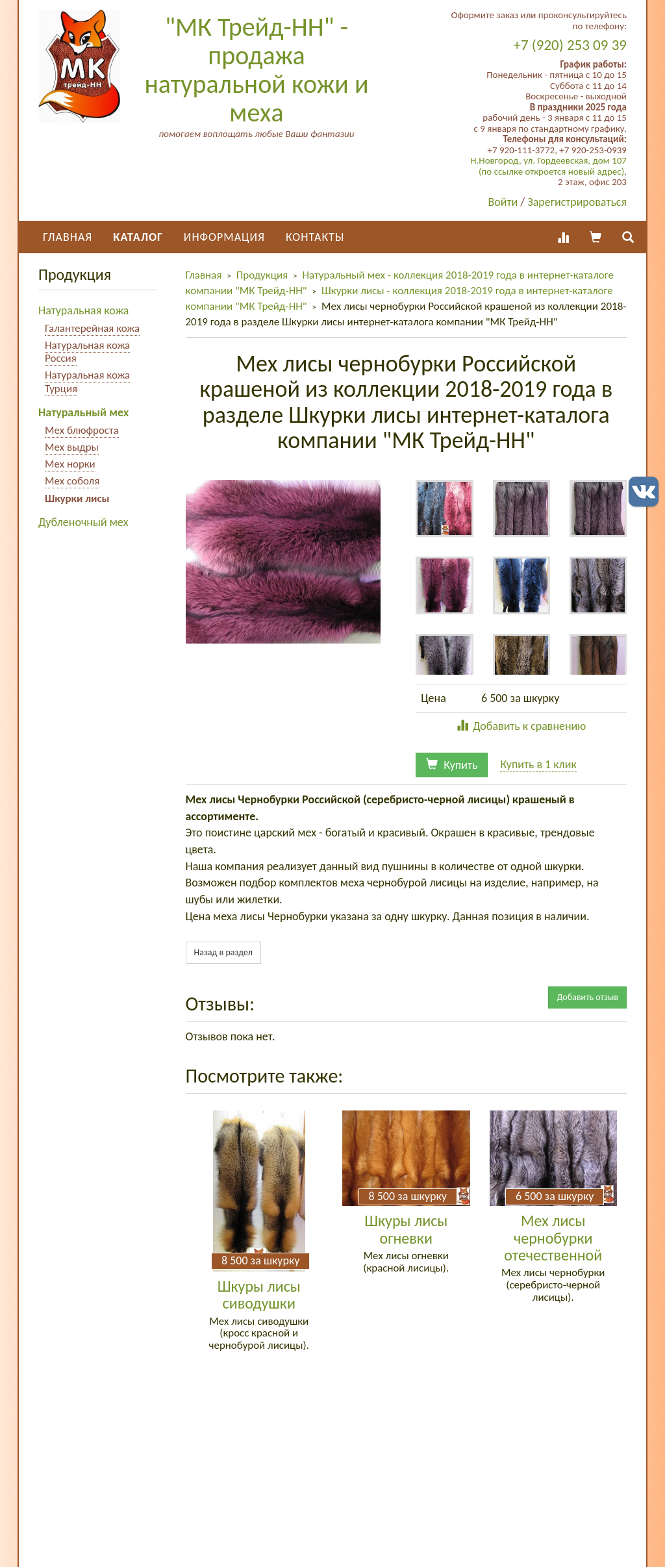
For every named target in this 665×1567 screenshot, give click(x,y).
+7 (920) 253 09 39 (570, 45)
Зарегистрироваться (577, 202)
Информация (224, 237)
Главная (67, 237)
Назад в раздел (223, 952)
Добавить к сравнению (521, 726)
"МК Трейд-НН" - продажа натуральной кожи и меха (256, 70)
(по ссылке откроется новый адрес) (551, 171)
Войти (503, 202)
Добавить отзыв (587, 997)
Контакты (315, 237)
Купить (451, 765)
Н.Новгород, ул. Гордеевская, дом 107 (548, 160)
